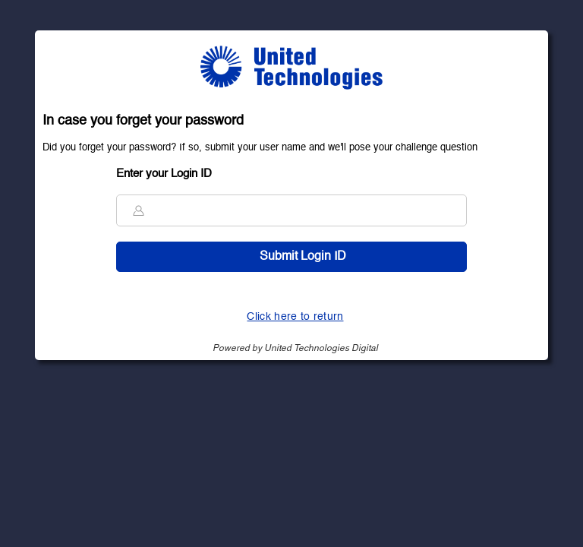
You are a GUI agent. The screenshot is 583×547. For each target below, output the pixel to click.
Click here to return (295, 316)
